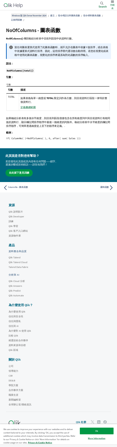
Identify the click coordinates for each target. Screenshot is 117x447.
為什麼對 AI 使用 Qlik (20, 330)
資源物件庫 (15, 235)
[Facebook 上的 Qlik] (105, 422)
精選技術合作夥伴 (18, 340)
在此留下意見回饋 (19, 172)
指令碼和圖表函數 (92, 15)
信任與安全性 (16, 316)
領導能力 (13, 370)
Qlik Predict (15, 290)
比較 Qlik (13, 335)
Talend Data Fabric (18, 267)
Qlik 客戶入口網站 (18, 230)
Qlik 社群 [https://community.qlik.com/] (81, 422)
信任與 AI (14, 326)
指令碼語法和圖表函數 (69, 15)
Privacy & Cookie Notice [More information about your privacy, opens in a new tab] (40, 442)
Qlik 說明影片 (16, 211)
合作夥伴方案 (16, 390)
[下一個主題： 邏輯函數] (87, 187)
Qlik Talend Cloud (18, 262)
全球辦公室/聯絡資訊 (20, 404)
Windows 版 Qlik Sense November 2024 (29, 15)
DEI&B (12, 380)
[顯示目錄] (6, 15)
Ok (96, 431)
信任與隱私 (15, 321)
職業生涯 (13, 394)
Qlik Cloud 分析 (17, 281)
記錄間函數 (16, 19)
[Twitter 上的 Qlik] (92, 422)
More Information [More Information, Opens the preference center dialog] (96, 438)
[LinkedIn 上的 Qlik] (98, 422)
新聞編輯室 (15, 399)
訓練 (11, 221)
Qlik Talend (14, 257)
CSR (11, 375)
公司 (11, 366)
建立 (52, 15)
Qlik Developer (16, 216)
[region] (58, 435)
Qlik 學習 (13, 226)
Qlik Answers (15, 285)
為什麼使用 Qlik (17, 311)
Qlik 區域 (13, 350)
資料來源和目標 (17, 345)
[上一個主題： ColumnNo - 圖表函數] (30, 187)
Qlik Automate (16, 295)
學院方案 (13, 385)
